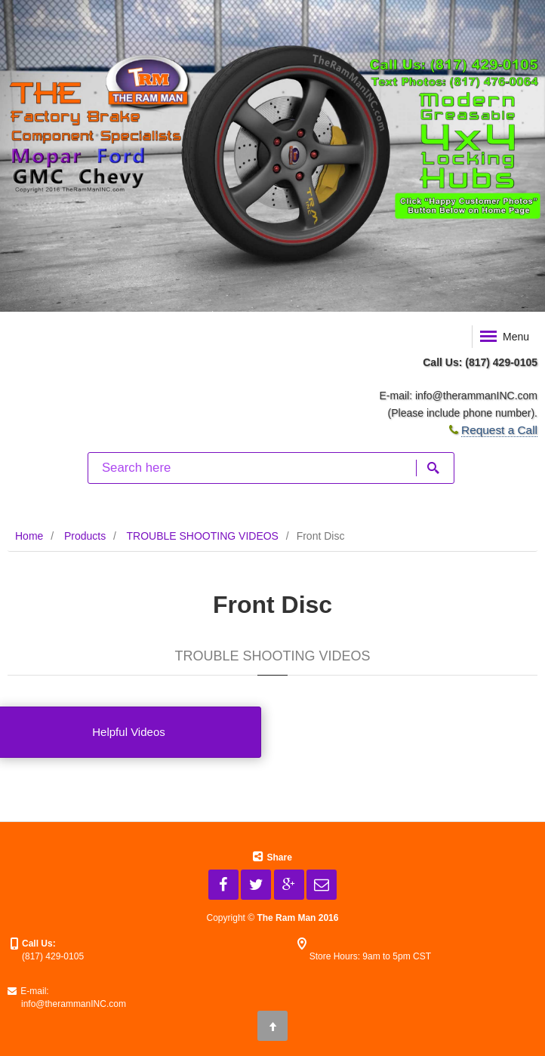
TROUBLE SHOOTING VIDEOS (202, 536)
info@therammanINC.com (476, 395)
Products (85, 536)
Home (29, 536)
